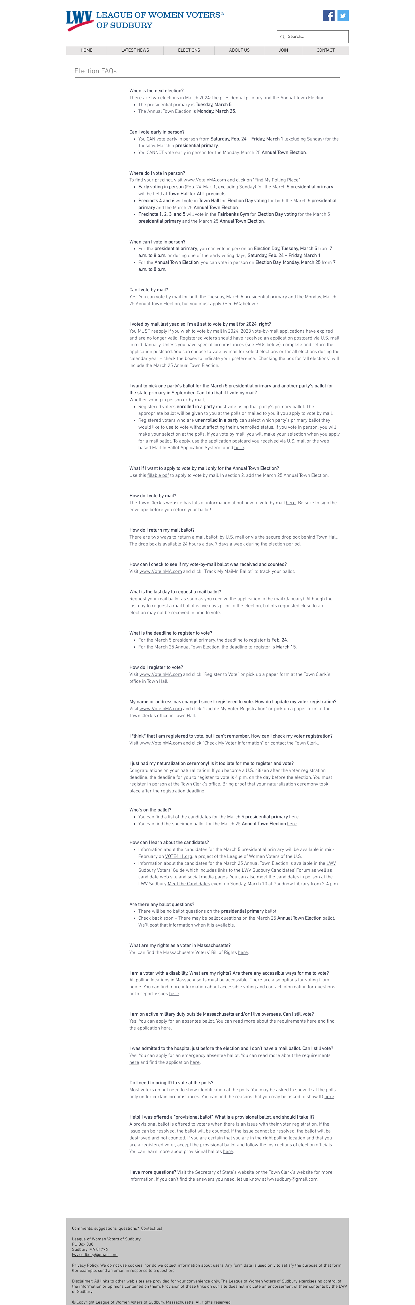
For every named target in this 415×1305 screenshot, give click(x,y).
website (246, 1172)
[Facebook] (329, 15)
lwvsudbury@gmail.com (292, 1179)
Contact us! (151, 1228)
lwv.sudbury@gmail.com (95, 1254)
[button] (188, 50)
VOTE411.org (178, 857)
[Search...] (312, 37)
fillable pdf (158, 476)
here (239, 448)
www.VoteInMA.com (205, 180)
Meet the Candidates (189, 884)
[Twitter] (343, 15)
